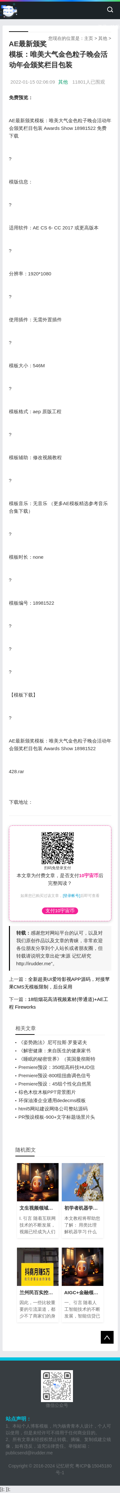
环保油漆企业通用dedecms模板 (52, 1100)
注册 (115, 27)
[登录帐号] (71, 895)
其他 (102, 38)
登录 (102, 27)
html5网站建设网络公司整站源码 (53, 1108)
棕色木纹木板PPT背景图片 (47, 1092)
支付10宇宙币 (60, 910)
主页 (88, 38)
